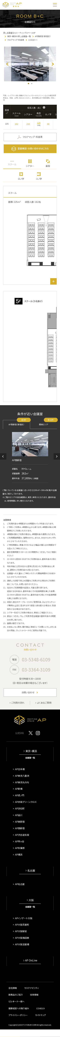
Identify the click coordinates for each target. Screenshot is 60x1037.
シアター (30, 166)
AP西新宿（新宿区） (19, 423)
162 (16, 124)
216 (28, 124)
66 (48, 124)
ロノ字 (21, 178)
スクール (12, 164)
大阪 (31, 900)
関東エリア (48, 423)
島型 (48, 166)
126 (38, 123)
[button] (3, 456)
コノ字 (39, 178)
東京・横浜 (31, 751)
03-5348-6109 (36, 659)
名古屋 (31, 870)
